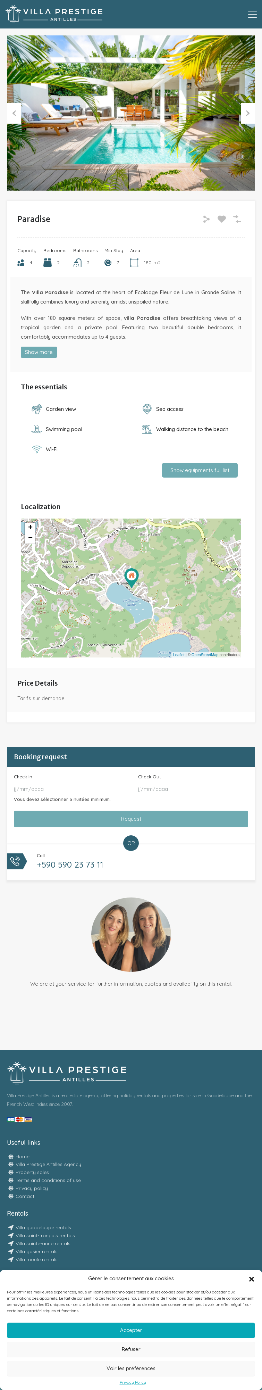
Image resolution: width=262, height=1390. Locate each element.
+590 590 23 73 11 (70, 864)
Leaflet (179, 655)
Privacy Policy (133, 1382)
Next (248, 112)
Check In (23, 776)
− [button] (30, 538)
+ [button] (30, 528)
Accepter (131, 1330)
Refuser (131, 1349)
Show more (39, 352)
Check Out (149, 776)
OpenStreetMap (205, 655)
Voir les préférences (131, 1368)
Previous (14, 112)
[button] (251, 1278)
